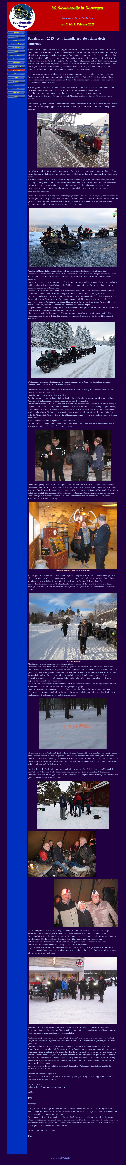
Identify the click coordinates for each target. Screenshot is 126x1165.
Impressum (16, 96)
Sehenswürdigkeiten (16, 55)
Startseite (16, 32)
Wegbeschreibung (16, 44)
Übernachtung (16, 47)
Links (16, 85)
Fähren (16, 51)
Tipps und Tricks (16, 66)
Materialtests (16, 62)
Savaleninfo (16, 89)
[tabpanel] (73, 594)
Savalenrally (16, 40)
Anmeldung (16, 81)
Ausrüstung (16, 59)
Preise (16, 77)
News (16, 36)
